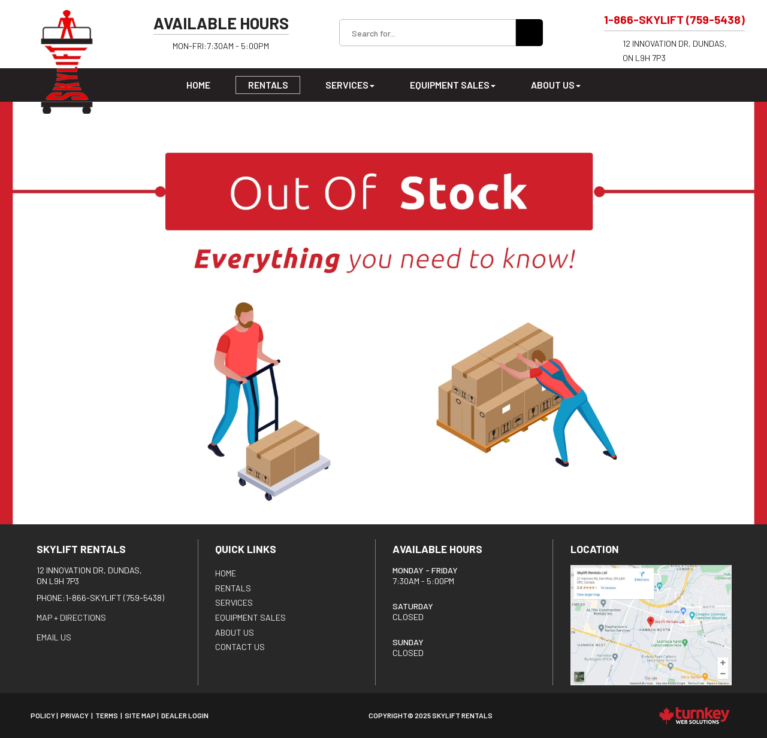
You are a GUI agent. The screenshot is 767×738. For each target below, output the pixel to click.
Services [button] (350, 84)
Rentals (268, 84)
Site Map (140, 715)
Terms (106, 715)
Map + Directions (71, 617)
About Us (234, 632)
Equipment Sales (250, 617)
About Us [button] (556, 84)
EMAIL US (54, 637)
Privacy (75, 715)
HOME (225, 573)
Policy (43, 715)
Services (234, 602)
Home (198, 84)
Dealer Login (185, 715)
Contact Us (240, 647)
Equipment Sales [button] (453, 84)
